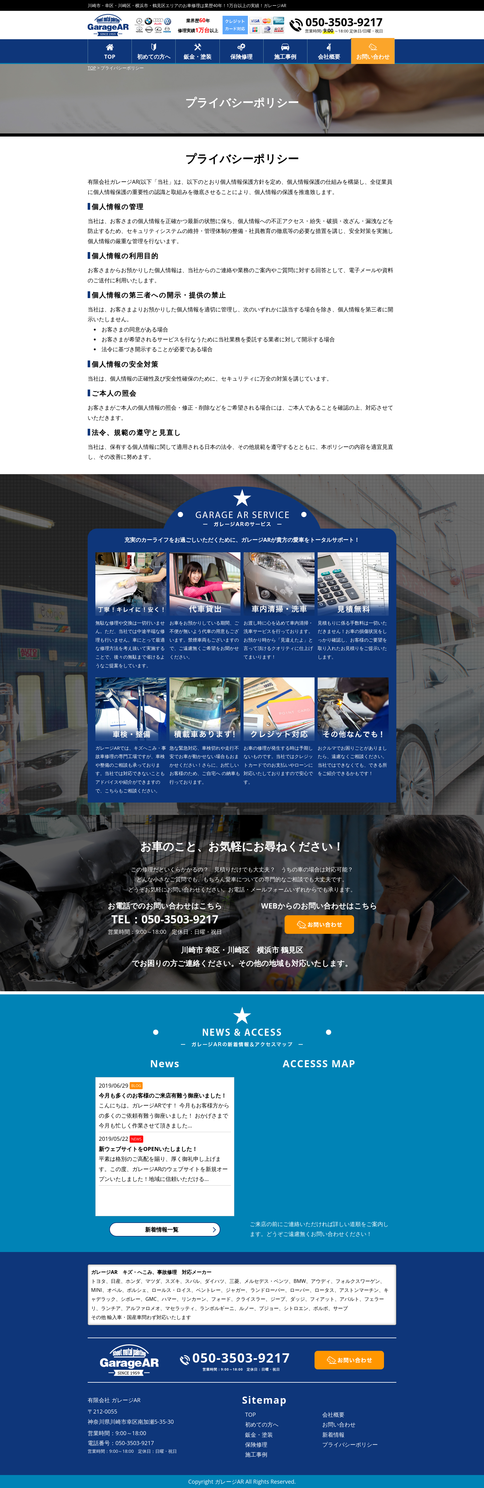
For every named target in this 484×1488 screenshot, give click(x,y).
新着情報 (333, 1434)
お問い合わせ (339, 1424)
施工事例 (285, 56)
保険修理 (241, 56)
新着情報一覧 (161, 1229)
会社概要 (329, 56)
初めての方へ (153, 56)
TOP (109, 56)
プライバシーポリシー (350, 1444)
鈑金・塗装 (197, 56)
